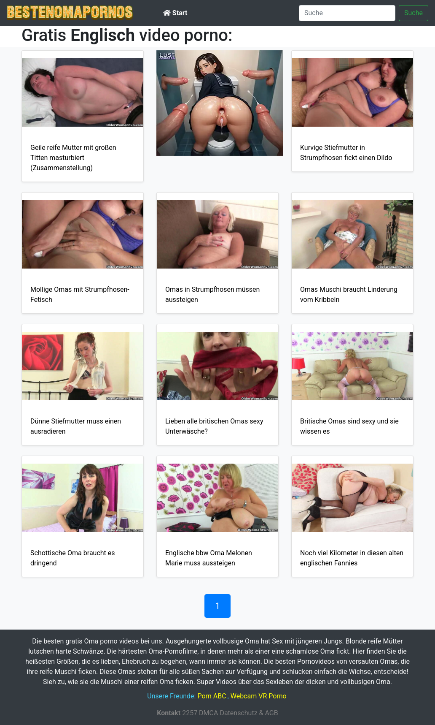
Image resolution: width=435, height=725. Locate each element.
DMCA (208, 713)
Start (175, 13)
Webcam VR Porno (259, 696)
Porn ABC (211, 696)
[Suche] (347, 13)
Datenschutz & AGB (249, 713)
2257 (189, 713)
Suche (413, 13)
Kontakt (168, 713)
